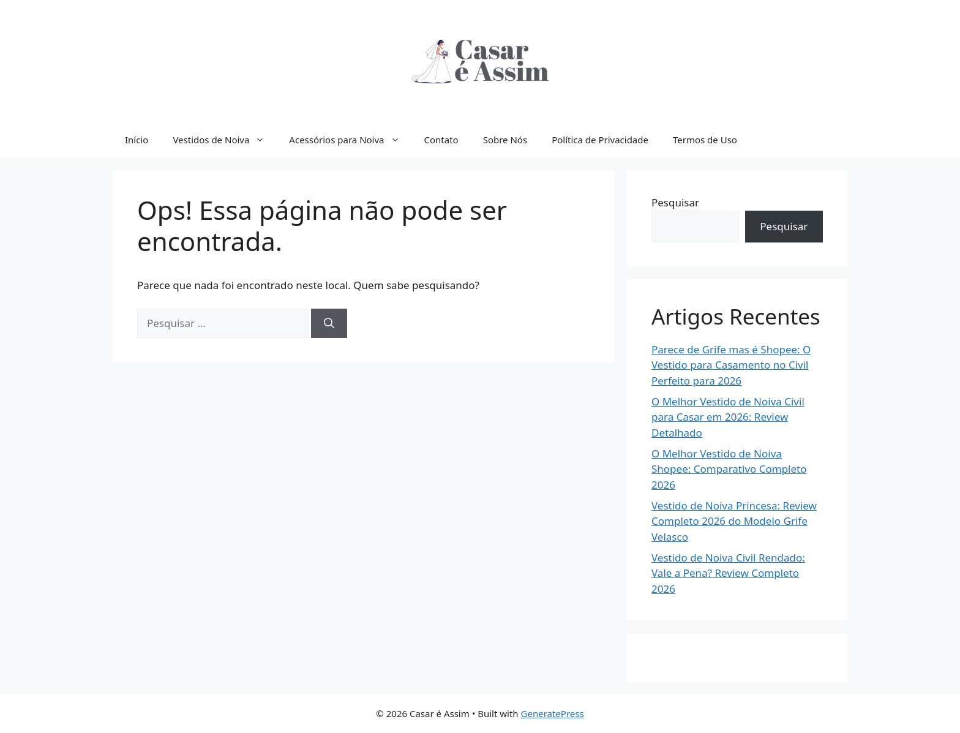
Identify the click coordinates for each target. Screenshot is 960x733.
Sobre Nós (505, 139)
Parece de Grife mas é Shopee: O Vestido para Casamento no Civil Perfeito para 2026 (731, 365)
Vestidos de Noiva (225, 139)
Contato (441, 139)
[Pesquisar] (329, 323)
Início (136, 139)
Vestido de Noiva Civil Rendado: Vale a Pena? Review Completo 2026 (728, 573)
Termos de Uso (705, 139)
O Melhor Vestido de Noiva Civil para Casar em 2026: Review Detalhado (727, 417)
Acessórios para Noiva (350, 139)
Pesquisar (675, 202)
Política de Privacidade (600, 139)
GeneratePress (552, 713)
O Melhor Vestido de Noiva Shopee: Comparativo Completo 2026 (729, 469)
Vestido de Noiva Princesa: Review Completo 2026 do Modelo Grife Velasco (734, 521)
